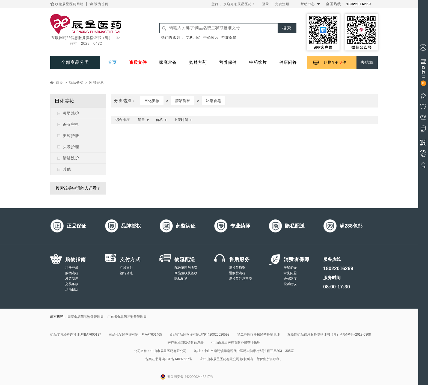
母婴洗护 (71, 113)
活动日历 (71, 289)
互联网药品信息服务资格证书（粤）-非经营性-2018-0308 (329, 334)
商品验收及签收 (185, 273)
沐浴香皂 (96, 82)
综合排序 (122, 120)
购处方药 (198, 62)
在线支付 (126, 268)
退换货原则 (237, 268)
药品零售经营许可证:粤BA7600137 (75, 334)
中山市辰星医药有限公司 (168, 351)
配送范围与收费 (185, 268)
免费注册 (282, 4)
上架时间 (183, 120)
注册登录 (71, 268)
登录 (265, 4)
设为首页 (101, 4)
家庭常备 (168, 62)
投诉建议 (290, 284)
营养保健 (229, 37)
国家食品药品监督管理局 (85, 317)
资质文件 (138, 62)
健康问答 (288, 62)
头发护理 (71, 147)
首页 (112, 62)
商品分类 (76, 82)
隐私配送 (181, 278)
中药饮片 (211, 37)
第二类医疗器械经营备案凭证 (258, 334)
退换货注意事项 (240, 278)
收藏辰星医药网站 (69, 4)
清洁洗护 (71, 158)
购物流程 (71, 273)
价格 (161, 120)
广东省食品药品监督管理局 (127, 317)
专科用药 (193, 37)
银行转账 (126, 273)
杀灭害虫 (71, 124)
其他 (67, 169)
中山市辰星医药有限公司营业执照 (235, 343)
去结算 (367, 62)
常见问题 (290, 273)
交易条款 (71, 284)
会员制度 (290, 278)
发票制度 (71, 278)
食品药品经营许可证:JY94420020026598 (200, 334)
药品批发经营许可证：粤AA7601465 (135, 334)
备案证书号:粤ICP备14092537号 (168, 359)
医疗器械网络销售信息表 (186, 343)
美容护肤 (71, 135)
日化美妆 (151, 101)
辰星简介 (290, 268)
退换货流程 (237, 273)
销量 (143, 120)
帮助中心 (308, 4)
